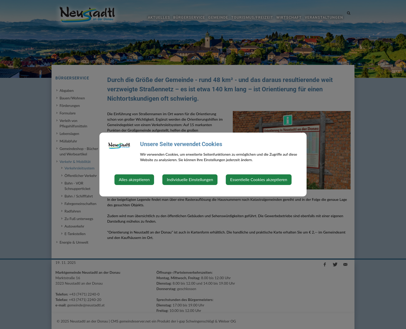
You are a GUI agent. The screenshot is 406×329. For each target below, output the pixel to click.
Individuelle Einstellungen (190, 179)
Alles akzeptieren (134, 179)
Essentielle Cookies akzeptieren (258, 179)
